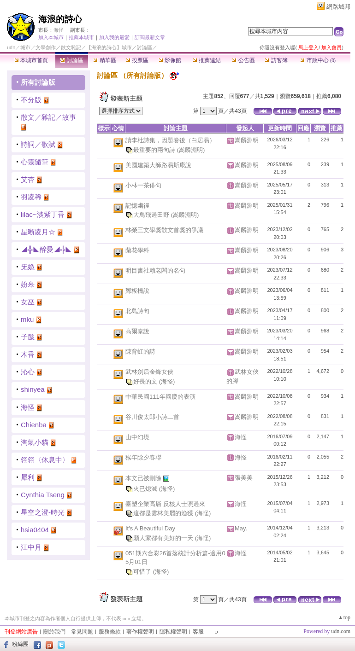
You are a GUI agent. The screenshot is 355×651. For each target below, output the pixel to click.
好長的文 (146, 381)
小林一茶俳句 (143, 185)
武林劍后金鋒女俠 (149, 371)
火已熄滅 (146, 488)
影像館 (170, 60)
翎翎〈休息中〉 (45, 460)
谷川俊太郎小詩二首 (152, 416)
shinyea (33, 389)
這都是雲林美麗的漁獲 (164, 513)
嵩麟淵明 (247, 140)
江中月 (31, 547)
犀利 (28, 477)
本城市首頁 (31, 60)
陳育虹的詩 (140, 351)
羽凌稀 (31, 197)
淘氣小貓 (34, 442)
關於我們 (54, 631)
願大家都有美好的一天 (164, 537)
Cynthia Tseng (43, 495)
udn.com (340, 631)
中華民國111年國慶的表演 (160, 396)
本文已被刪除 (144, 477)
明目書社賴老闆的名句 (155, 270)
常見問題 (82, 631)
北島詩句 (137, 311)
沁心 (28, 372)
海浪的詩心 (60, 19)
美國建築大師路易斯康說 (158, 165)
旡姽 (28, 267)
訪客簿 (276, 60)
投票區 (137, 60)
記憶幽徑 (137, 205)
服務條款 (110, 631)
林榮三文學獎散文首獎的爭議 (164, 230)
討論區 (71, 60)
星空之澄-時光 (43, 512)
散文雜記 (71, 47)
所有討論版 (38, 82)
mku (27, 319)
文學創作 (46, 47)
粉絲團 (20, 644)
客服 (198, 631)
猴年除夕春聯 (143, 457)
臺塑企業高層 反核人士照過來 (165, 503)
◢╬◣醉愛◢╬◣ (46, 249)
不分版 (31, 100)
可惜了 (143, 571)
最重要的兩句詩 (155, 149)
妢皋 (28, 284)
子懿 (28, 337)
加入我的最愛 (114, 37)
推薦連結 (207, 60)
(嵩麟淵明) (191, 149)
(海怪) (167, 381)
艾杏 (28, 179)
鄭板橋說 (137, 290)
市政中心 (318, 60)
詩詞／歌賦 (38, 144)
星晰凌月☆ (38, 232)
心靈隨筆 (34, 162)
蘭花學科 (137, 250)
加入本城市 (51, 37)
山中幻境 (137, 437)
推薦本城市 (81, 37)
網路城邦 (338, 6)
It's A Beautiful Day (150, 528)
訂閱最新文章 (150, 37)
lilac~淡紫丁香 (43, 214)
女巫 (28, 302)
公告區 (243, 60)
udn (11, 47)
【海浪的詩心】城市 (109, 47)
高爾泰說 (137, 331)
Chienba (34, 425)
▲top (344, 617)
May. (241, 528)
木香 (28, 354)
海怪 (58, 30)
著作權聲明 (140, 631)
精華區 (104, 60)
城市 (25, 47)
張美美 (244, 477)
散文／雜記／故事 (48, 117)
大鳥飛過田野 (152, 214)
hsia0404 (35, 530)
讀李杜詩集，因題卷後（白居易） (170, 140)
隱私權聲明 (173, 631)
